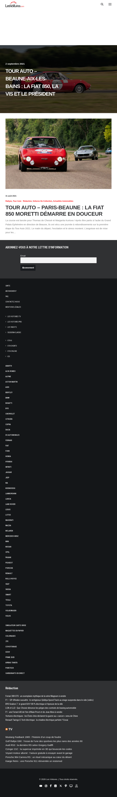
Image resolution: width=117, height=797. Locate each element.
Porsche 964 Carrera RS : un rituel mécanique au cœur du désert (38, 757)
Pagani (8, 557)
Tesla (8, 600)
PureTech (9, 668)
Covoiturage (11, 647)
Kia (6, 483)
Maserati (9, 520)
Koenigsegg (10, 488)
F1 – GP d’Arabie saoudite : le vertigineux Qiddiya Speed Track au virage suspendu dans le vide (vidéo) (49, 700)
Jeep (7, 478)
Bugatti (8, 403)
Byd (7, 408)
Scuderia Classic (14, 332)
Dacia (7, 430)
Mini (7, 541)
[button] (110, 4)
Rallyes (8, 201)
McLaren (9, 531)
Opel (7, 552)
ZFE (6, 641)
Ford (7, 451)
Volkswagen (10, 611)
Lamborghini (10, 494)
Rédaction (27, 201)
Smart (8, 595)
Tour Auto (17, 201)
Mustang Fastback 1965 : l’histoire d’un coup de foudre (33, 737)
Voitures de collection (42, 201)
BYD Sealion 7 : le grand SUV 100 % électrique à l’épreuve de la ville (34, 704)
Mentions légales (13, 307)
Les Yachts (12, 327)
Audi (7, 387)
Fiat (7, 446)
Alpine (8, 376)
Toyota (8, 605)
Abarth (8, 366)
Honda (8, 456)
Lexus (8, 509)
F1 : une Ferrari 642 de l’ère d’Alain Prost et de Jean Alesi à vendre (33, 712)
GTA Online (12, 351)
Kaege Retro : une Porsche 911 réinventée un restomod (33, 761)
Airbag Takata (11, 663)
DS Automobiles (12, 435)
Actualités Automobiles (63, 201)
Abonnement (11, 291)
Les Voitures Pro (14, 322)
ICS (8, 356)
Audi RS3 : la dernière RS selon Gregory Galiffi (29, 745)
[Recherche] (100, 4)
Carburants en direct (15, 673)
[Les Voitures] (14, 4)
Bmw (7, 398)
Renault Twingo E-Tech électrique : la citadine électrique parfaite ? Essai (36, 720)
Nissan (8, 547)
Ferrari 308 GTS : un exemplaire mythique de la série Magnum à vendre (35, 696)
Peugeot (9, 563)
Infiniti (8, 467)
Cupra (8, 424)
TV (10, 729)
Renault (8, 573)
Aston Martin (11, 382)
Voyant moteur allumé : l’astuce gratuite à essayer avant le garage (38, 753)
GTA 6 (9, 340)
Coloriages (10, 636)
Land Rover (10, 504)
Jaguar (8, 472)
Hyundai (8, 462)
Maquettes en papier (14, 631)
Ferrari (8, 440)
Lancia (8, 499)
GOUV (7, 652)
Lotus (8, 515)
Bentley (8, 392)
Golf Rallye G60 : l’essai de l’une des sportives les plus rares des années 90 (43, 741)
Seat (7, 584)
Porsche (9, 568)
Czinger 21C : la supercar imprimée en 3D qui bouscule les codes (38, 749)
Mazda (8, 525)
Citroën (8, 419)
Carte (7, 286)
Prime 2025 (9, 657)
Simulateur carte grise (15, 625)
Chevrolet (10, 414)
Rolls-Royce (11, 579)
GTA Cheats (12, 346)
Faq (6, 296)
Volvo (8, 616)
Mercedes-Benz (12, 536)
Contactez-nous (12, 302)
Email (23, 256)
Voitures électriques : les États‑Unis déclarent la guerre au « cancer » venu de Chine (41, 716)
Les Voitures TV (14, 316)
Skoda (8, 589)
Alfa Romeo (10, 371)
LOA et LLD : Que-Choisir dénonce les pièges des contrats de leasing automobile (40, 708)
